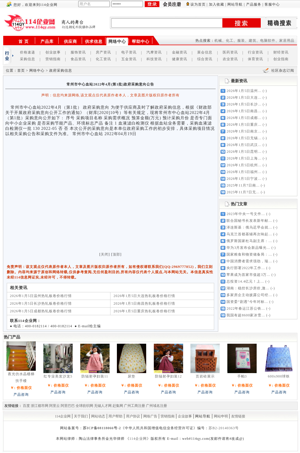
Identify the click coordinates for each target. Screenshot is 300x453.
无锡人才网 (103, 406)
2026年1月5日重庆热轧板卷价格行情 (144, 311)
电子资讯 (129, 52)
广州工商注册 (134, 406)
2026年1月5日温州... (243, 91)
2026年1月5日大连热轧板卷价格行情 (144, 296)
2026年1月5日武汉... (243, 145)
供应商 (70, 41)
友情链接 (238, 416)
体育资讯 (255, 59)
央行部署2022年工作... (245, 268)
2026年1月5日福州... (243, 172)
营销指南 (53, 59)
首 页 (23, 41)
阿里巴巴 (68, 406)
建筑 (252, 40)
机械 (218, 40)
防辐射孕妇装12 (168, 376)
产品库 (47, 41)
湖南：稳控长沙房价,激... (247, 288)
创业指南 (281, 59)
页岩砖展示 (205, 376)
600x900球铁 (279, 376)
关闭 (104, 254)
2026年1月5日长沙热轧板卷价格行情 (41, 303)
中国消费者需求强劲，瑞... (249, 261)
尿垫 (131, 376)
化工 (229, 40)
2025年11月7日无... (243, 192)
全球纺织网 (84, 406)
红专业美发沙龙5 (58, 376)
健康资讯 (179, 59)
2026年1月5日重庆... (243, 125)
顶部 (116, 254)
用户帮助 (115, 416)
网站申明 (221, 416)
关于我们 (81, 416)
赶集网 (117, 406)
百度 (26, 406)
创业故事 (53, 52)
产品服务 (253, 4)
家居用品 (286, 40)
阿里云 (54, 406)
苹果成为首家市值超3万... (248, 275)
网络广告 (150, 416)
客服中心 (272, 4)
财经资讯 (281, 52)
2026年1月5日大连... (243, 97)
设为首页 (198, 4)
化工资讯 (103, 59)
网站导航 (235, 4)
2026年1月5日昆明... (243, 152)
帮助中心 (140, 41)
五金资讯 (129, 59)
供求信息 (94, 41)
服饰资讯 (78, 52)
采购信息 (27, 59)
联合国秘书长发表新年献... (249, 221)
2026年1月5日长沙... (243, 104)
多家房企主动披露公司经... (249, 295)
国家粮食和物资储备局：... (249, 254)
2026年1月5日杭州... (243, 165)
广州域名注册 (156, 406)
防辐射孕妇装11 (94, 376)
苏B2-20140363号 (224, 428)
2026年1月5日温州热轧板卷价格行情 (41, 296)
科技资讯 (154, 59)
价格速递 (27, 52)
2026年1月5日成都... (243, 118)
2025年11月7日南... (243, 185)
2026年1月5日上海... (243, 158)
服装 (241, 40)
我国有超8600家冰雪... (245, 315)
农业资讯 (230, 59)
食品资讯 (78, 59)
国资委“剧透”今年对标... (247, 302)
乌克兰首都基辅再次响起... (249, 234)
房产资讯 (103, 52)
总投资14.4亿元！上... (245, 281)
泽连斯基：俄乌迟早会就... (249, 227)
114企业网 (63, 416)
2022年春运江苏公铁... (245, 308)
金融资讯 (179, 52)
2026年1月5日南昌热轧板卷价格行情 (144, 303)
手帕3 (242, 376)
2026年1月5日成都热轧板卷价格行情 (41, 311)
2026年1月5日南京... (243, 131)
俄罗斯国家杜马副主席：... (249, 241)
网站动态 (98, 416)
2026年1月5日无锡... (243, 138)
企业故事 (185, 416)
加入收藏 (216, 4)
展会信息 (204, 52)
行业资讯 (255, 52)
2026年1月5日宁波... (243, 179)
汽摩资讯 (154, 52)
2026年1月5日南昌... (243, 111)
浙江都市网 (39, 406)
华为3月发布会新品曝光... (248, 248)
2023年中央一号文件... (245, 214)
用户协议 (133, 416)
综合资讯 (204, 59)
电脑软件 (267, 40)
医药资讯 (230, 52)
